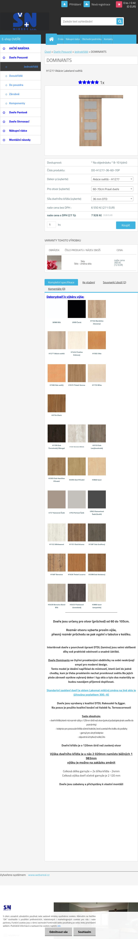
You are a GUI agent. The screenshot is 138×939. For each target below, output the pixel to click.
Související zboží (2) (114, 282)
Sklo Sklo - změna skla (82, 262)
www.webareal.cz (39, 875)
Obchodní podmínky (92, 39)
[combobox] (112, 178)
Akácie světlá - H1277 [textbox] (106, 179)
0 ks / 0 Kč (129, 3)
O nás (60, 39)
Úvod (48, 51)
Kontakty (108, 39)
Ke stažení (88, 282)
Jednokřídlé (81, 51)
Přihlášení (75, 4)
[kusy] (51, 224)
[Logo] (24, 21)
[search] (119, 21)
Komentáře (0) (56, 289)
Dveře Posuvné (63, 51)
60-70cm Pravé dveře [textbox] (106, 189)
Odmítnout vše (58, 932)
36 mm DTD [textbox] (100, 199)
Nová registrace (100, 4)
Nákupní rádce (73, 39)
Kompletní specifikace (61, 282)
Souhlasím (84, 932)
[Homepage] (52, 39)
